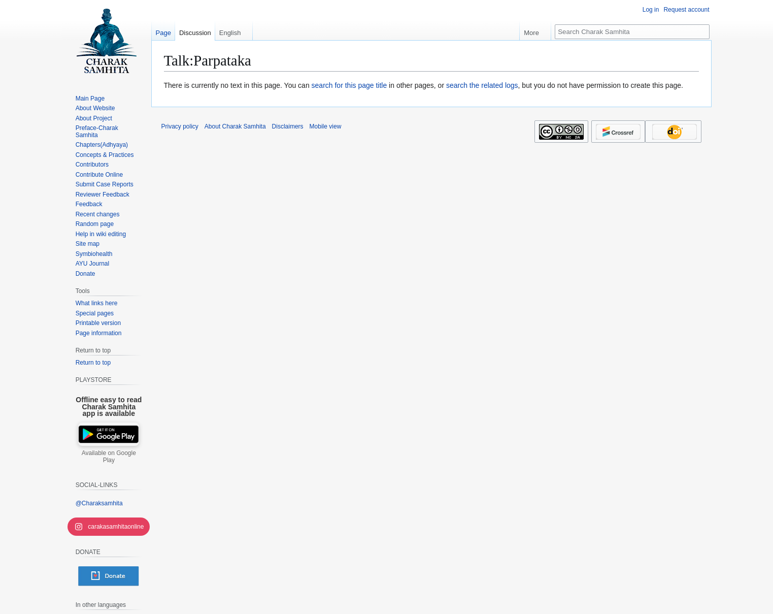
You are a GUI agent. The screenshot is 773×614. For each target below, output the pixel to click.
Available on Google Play (109, 456)
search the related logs (482, 85)
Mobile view (326, 126)
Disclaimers (288, 126)
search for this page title (349, 85)
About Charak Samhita (235, 126)
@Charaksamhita (99, 503)
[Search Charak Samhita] (632, 31)
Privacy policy (179, 126)
